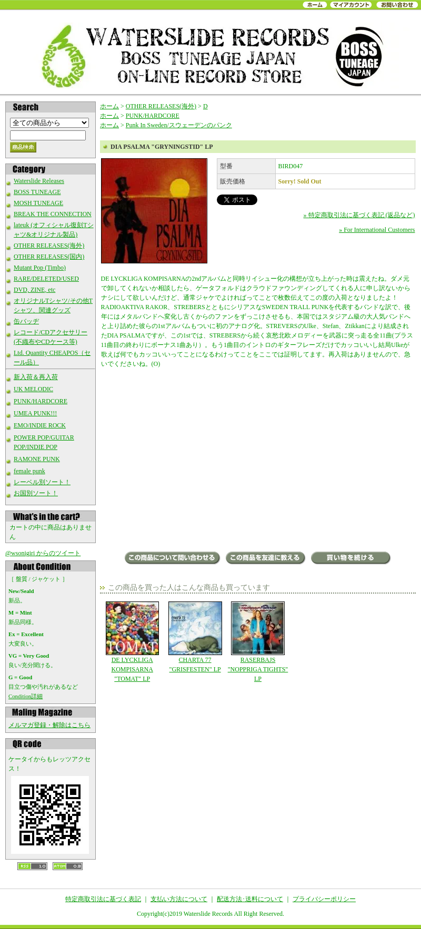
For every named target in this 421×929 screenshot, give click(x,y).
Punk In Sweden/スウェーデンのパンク (179, 125)
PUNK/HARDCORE (40, 401)
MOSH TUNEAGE (38, 203)
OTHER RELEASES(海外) (49, 245)
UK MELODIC (33, 389)
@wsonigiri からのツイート (43, 553)
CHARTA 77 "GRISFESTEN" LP (195, 637)
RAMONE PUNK (37, 459)
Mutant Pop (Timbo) (40, 267)
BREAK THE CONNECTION (53, 214)
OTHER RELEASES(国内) (49, 256)
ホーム (109, 106)
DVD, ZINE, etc (34, 289)
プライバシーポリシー (324, 899)
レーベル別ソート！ (42, 482)
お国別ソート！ (36, 493)
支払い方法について (179, 899)
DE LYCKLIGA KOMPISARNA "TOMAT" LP (132, 641)
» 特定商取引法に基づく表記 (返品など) (359, 215)
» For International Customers (377, 229)
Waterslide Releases (39, 181)
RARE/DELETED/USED (46, 278)
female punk (29, 471)
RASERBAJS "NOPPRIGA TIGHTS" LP (257, 641)
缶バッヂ (26, 321)
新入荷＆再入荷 (36, 377)
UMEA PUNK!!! (35, 413)
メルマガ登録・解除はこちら (49, 725)
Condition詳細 (25, 696)
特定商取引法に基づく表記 (103, 899)
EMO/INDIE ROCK (40, 425)
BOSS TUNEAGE (37, 192)
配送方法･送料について (250, 899)
